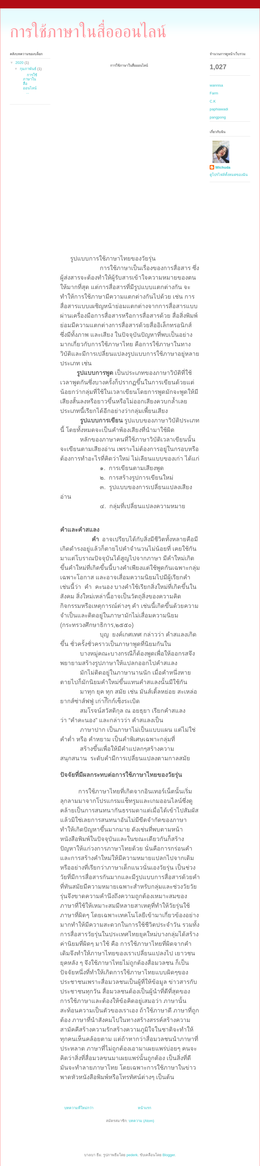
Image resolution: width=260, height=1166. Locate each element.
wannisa (216, 85)
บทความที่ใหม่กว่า (78, 1108)
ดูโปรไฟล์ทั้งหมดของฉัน (229, 175)
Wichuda (222, 167)
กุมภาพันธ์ (28, 69)
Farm (214, 93)
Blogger (168, 1155)
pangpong (218, 117)
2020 (20, 63)
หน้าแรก (144, 1108)
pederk (132, 1155)
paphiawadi (219, 109)
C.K (213, 101)
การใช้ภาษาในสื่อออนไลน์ (88, 31)
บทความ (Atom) (141, 1121)
